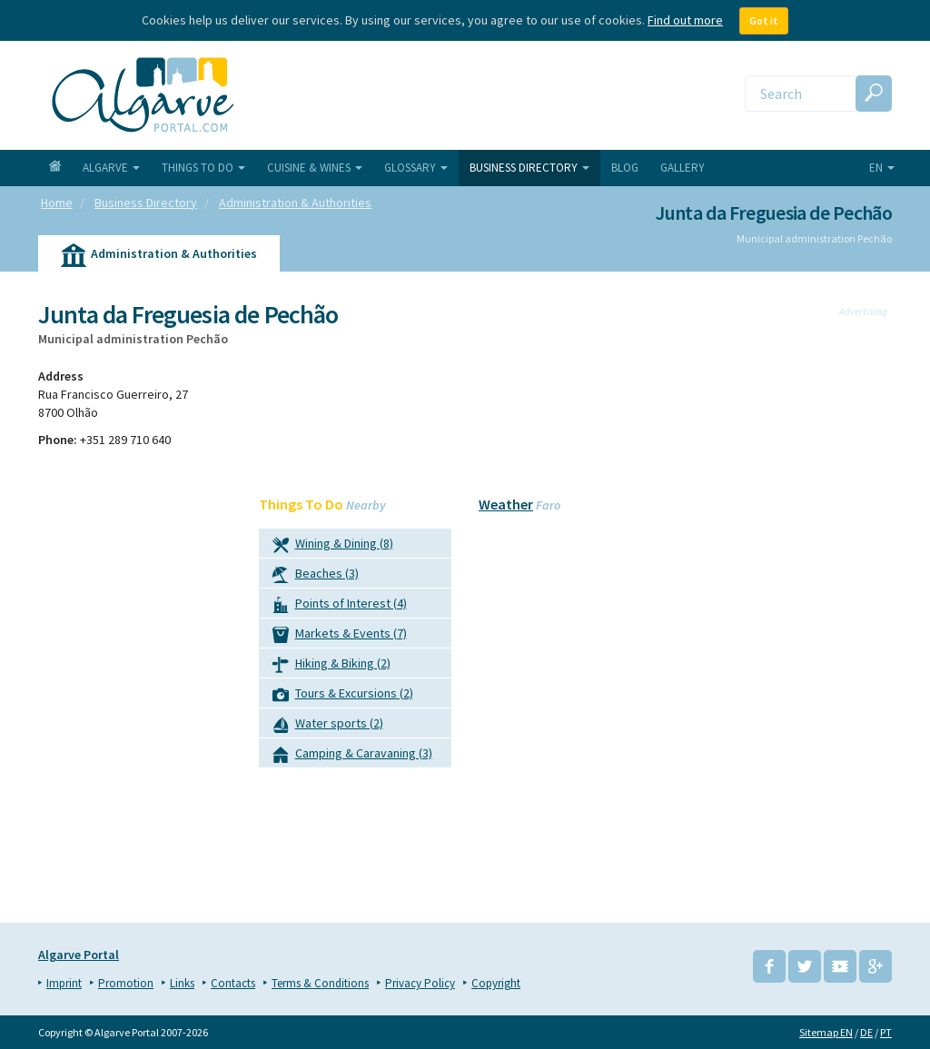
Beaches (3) (315, 576)
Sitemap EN (826, 1032)
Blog (624, 167)
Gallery (682, 167)
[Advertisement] (795, 609)
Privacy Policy (420, 983)
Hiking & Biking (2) (331, 666)
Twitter (804, 966)
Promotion (125, 983)
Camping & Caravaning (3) (352, 756)
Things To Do (203, 167)
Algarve (111, 167)
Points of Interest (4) (339, 606)
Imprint (64, 983)
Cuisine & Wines (314, 167)
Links (182, 983)
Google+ (875, 966)
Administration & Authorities (159, 256)
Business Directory (529, 167)
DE (866, 1032)
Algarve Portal (78, 954)
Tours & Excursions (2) (342, 696)
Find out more (685, 20)
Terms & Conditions (320, 983)
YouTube (840, 966)
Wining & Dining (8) (332, 546)
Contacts (233, 983)
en (882, 167)
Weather (506, 504)
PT (886, 1032)
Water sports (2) (327, 726)
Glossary (416, 167)
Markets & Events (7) (339, 636)
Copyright (495, 983)
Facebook (769, 966)
